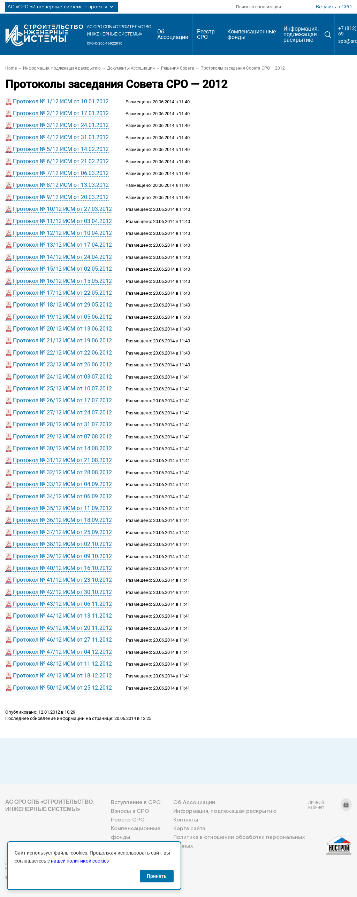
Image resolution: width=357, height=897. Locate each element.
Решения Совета (177, 68)
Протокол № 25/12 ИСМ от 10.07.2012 (62, 388)
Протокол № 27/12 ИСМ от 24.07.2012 (62, 412)
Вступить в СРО (334, 7)
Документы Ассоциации (131, 68)
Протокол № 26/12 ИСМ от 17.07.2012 (62, 400)
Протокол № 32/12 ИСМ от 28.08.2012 (62, 472)
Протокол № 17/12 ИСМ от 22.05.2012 (62, 292)
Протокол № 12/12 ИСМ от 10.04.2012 (62, 233)
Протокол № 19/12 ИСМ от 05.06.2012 (62, 316)
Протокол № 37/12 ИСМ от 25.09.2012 (62, 532)
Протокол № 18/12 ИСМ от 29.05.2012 (62, 304)
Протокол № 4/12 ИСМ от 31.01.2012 (61, 137)
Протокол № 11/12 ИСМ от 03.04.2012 (62, 221)
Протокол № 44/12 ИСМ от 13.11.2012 (62, 615)
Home (11, 68)
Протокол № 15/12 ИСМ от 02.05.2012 (62, 268)
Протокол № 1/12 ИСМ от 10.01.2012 (61, 101)
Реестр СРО (206, 34)
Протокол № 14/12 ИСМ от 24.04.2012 (62, 257)
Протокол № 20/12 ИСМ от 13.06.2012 (62, 328)
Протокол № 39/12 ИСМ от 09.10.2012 (62, 556)
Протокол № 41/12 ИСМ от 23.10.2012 (62, 580)
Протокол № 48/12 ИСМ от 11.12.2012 (62, 663)
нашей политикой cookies (80, 861)
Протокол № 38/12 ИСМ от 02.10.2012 (62, 544)
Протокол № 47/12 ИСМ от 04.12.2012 (62, 652)
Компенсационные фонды (251, 34)
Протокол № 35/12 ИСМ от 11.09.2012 (62, 508)
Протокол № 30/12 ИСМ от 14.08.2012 (62, 448)
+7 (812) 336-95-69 (36, 857)
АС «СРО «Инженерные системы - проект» (62, 7)
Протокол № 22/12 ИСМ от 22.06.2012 (62, 352)
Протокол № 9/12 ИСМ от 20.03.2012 (61, 197)
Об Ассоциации (172, 34)
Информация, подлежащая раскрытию (301, 34)
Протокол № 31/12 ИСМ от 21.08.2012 (62, 460)
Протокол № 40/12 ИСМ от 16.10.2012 (62, 568)
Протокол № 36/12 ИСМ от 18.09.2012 (62, 520)
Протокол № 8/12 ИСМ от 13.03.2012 (61, 185)
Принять (157, 876)
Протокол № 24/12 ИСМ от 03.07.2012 (62, 376)
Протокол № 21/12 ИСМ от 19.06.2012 (62, 340)
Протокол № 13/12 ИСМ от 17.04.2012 (62, 244)
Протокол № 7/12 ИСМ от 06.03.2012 (61, 173)
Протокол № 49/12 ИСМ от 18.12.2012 (62, 675)
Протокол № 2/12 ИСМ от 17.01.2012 (61, 113)
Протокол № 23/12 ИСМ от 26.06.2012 (62, 364)
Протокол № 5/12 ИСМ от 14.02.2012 (61, 149)
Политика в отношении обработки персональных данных (239, 842)
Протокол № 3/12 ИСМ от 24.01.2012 (61, 125)
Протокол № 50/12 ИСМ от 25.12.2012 (62, 687)
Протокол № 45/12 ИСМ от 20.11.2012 (62, 628)
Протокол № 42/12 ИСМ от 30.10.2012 (62, 592)
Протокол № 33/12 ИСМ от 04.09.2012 (62, 484)
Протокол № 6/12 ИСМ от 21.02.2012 (61, 161)
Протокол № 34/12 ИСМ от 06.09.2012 (62, 496)
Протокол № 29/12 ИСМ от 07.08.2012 (62, 436)
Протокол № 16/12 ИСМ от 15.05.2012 (62, 281)
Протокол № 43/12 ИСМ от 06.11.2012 (62, 604)
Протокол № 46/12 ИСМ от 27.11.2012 (62, 639)
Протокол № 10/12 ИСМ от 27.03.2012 (62, 209)
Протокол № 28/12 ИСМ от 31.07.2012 (62, 424)
